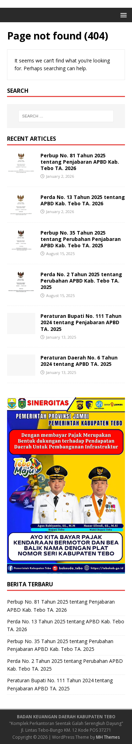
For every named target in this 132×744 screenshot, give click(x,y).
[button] (122, 15)
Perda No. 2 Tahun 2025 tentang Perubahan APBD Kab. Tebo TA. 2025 (81, 280)
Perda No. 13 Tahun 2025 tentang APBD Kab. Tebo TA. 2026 (82, 200)
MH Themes (108, 737)
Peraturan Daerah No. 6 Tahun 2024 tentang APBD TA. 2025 (79, 360)
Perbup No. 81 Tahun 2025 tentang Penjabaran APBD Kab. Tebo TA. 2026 (79, 161)
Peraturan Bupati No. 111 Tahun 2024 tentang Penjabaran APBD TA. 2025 (80, 322)
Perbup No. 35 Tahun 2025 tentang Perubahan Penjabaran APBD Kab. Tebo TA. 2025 (80, 239)
